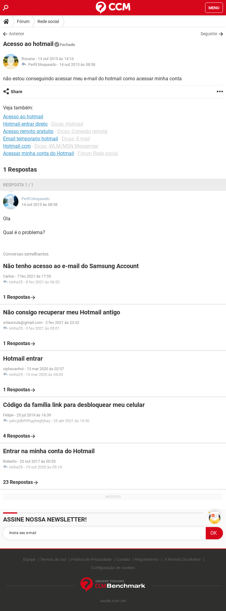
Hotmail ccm (17, 146)
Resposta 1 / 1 (18, 184)
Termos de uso (53, 559)
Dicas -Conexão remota (82, 131)
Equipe (29, 559)
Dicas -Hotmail (67, 124)
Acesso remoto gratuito (28, 131)
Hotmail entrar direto (25, 124)
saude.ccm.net (113, 600)
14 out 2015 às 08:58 (77, 64)
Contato (123, 559)
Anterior (16, 33)
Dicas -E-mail (76, 139)
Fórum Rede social (98, 153)
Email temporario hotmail (30, 139)
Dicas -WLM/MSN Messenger (66, 146)
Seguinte (209, 33)
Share (16, 91)
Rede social (48, 21)
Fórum (23, 21)
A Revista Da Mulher (182, 559)
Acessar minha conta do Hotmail (38, 153)
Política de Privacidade (91, 559)
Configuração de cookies (113, 567)
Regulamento (146, 559)
